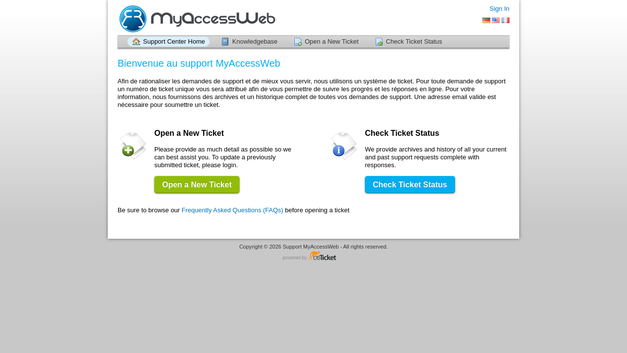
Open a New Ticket (332, 41)
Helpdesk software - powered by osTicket (313, 256)
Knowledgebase (255, 41)
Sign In (499, 8)
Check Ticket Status (414, 41)
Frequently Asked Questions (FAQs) (232, 210)
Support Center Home (174, 41)
